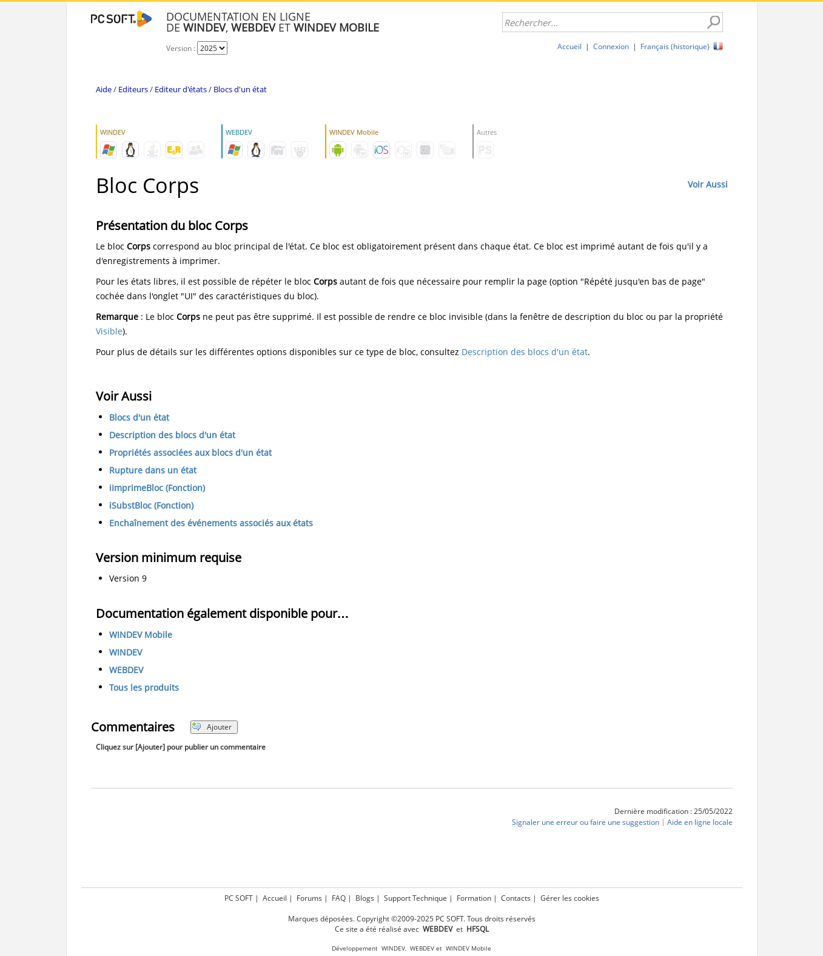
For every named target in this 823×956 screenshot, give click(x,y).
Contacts (516, 898)
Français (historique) (675, 46)
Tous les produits (144, 687)
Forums (309, 898)
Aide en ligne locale (700, 822)
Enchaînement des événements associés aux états (211, 523)
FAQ (339, 898)
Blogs (364, 898)
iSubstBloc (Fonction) (151, 505)
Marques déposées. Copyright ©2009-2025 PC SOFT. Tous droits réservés (412, 919)
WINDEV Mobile (140, 634)
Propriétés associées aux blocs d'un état (190, 452)
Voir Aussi (708, 184)
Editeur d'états (181, 89)
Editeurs (133, 89)
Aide (104, 89)
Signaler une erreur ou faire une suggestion (585, 822)
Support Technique (415, 898)
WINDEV (125, 652)
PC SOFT (238, 898)
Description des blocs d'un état (525, 352)
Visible (109, 331)
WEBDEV (126, 670)
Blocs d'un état (240, 89)
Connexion (611, 46)
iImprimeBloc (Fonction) (157, 487)
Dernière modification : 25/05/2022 (673, 811)
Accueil (569, 46)
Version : (181, 48)
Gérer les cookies (569, 898)
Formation (474, 898)
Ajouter (212, 727)
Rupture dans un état (153, 470)
